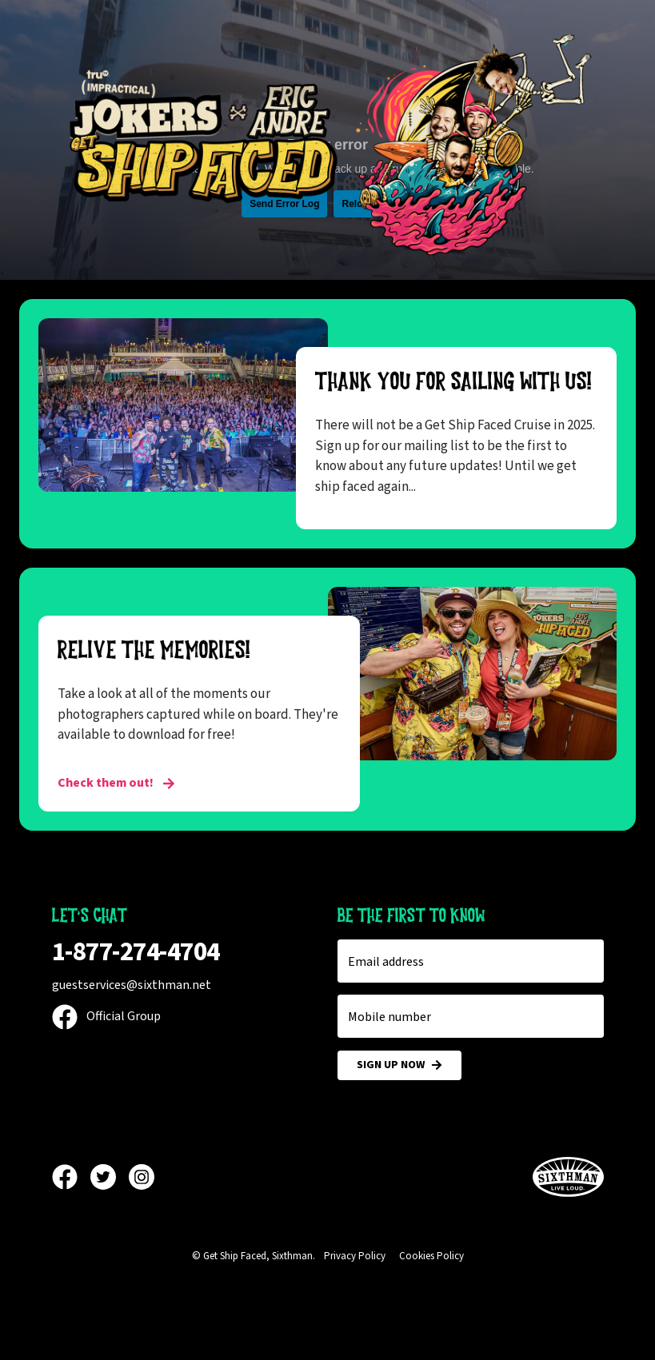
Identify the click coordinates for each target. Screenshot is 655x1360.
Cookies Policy (431, 1256)
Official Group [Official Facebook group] (106, 1016)
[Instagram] (141, 1177)
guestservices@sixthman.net (131, 985)
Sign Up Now (399, 1065)
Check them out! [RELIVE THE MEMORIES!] (116, 783)
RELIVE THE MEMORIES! (154, 650)
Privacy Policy (354, 1256)
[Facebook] (71, 1177)
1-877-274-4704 (136, 952)
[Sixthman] (568, 1177)
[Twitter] (109, 1177)
